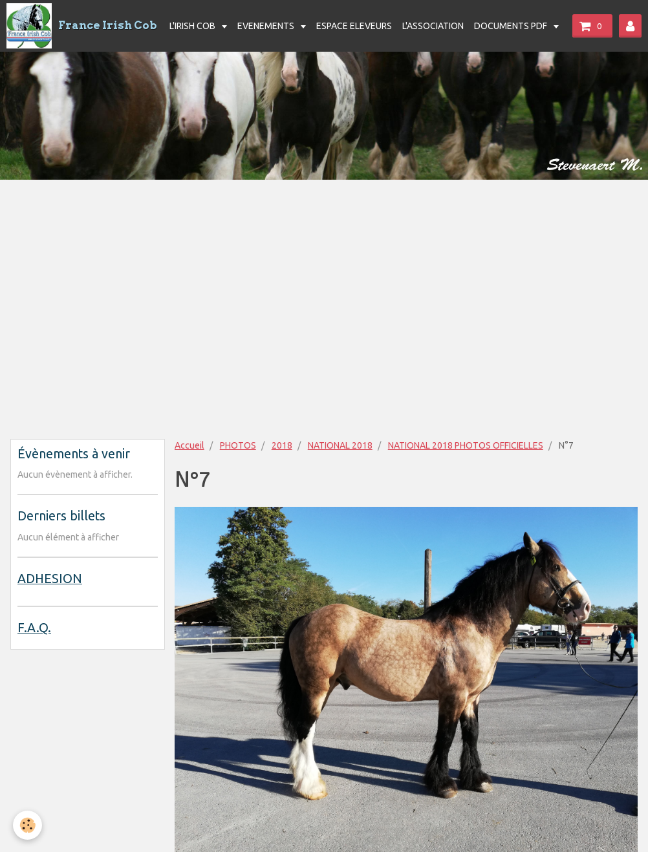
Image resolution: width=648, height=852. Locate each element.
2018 (282, 445)
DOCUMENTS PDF (511, 26)
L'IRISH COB (193, 26)
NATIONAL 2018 (340, 445)
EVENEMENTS (266, 26)
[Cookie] (27, 825)
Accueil (189, 445)
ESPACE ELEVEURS (354, 26)
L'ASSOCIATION (433, 26)
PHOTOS (238, 445)
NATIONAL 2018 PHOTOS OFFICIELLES (465, 445)
